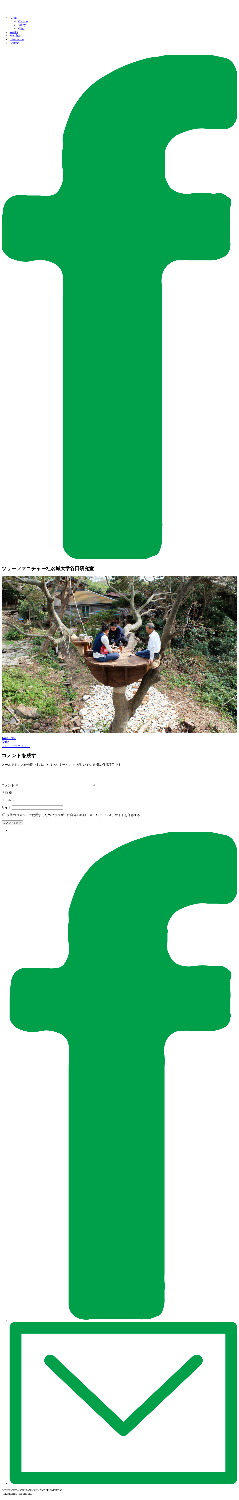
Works (14, 32)
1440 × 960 (9, 738)
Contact (15, 43)
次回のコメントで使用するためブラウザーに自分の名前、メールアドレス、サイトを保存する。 (74, 818)
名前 (7, 795)
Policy (22, 25)
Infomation (17, 39)
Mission (23, 21)
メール (8, 803)
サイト (6, 810)
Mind (21, 28)
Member (15, 35)
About (14, 17)
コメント (10, 788)
